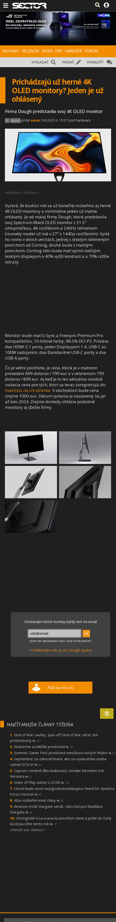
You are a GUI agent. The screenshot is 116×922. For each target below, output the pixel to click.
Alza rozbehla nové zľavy (38, 800)
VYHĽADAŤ (40, 62)
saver (36, 120)
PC (7, 120)
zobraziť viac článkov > (28, 829)
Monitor (15, 120)
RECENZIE (30, 51)
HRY (58, 51)
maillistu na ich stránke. (28, 390)
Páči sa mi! (60, 687)
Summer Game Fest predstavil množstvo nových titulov (64, 752)
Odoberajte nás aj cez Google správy (61, 650)
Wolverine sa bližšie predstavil (44, 746)
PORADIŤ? (95, 62)
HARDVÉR (73, 51)
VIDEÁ (47, 51)
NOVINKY (10, 51)
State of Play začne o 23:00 (41, 782)
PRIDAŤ (68, 62)
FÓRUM (91, 51)
